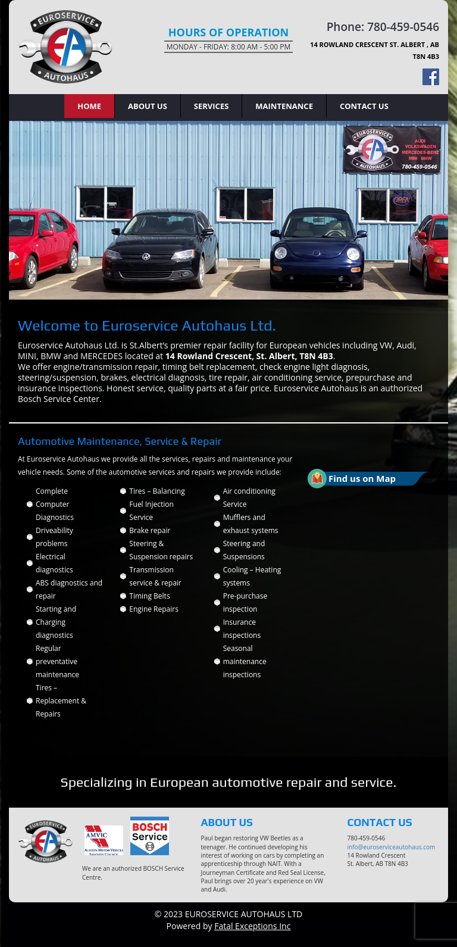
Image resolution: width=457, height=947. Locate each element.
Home (89, 106)
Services (211, 106)
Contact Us (364, 106)
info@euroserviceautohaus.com (392, 847)
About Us (147, 106)
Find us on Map (362, 478)
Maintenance (284, 106)
